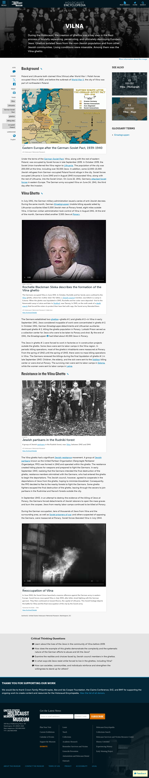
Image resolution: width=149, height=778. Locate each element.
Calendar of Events (47, 737)
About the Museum (12, 766)
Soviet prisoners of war (60, 514)
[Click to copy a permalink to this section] (41, 69)
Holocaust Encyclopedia (105, 727)
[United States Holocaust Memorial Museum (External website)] (17, 4)
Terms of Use (54, 766)
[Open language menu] (14, 136)
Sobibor (96, 359)
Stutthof (56, 303)
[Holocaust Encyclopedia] (75, 3)
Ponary (76, 214)
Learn (65, 727)
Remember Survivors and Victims (75, 746)
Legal (94, 766)
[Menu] (4, 4)
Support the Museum (47, 742)
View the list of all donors (92, 693)
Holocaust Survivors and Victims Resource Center (115, 737)
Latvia (69, 366)
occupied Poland (11, 126)
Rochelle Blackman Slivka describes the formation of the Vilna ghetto (61, 288)
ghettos (12, 116)
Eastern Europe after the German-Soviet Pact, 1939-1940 (62, 148)
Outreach (66, 761)
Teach (65, 732)
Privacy (68, 766)
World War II (78, 79)
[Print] (14, 92)
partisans (41, 444)
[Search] (143, 4)
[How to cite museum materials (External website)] (14, 71)
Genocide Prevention (70, 751)
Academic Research (70, 742)
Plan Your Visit (45, 727)
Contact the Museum (34, 766)
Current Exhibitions (47, 732)
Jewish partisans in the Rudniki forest (48, 440)
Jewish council (69, 298)
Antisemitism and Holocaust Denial (76, 756)
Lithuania (11, 105)
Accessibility (81, 766)
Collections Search (103, 732)
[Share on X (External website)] (14, 80)
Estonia (101, 363)
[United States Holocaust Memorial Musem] (16, 715)
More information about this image (133, 59)
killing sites (11, 120)
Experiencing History (104, 746)
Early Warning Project (104, 751)
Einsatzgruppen (121, 135)
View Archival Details (29, 312)
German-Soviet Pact (9, 111)
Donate (43, 746)
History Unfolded (102, 742)
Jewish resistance (63, 457)
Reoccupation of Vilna (37, 590)
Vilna (13, 101)
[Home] (135, 4)
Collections (67, 737)
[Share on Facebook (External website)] (14, 84)
